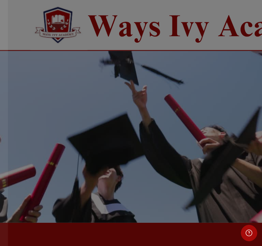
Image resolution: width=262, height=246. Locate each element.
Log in (72, 172)
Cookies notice (72, 215)
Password (23, 122)
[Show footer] (249, 233)
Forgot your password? (109, 152)
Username (23, 89)
